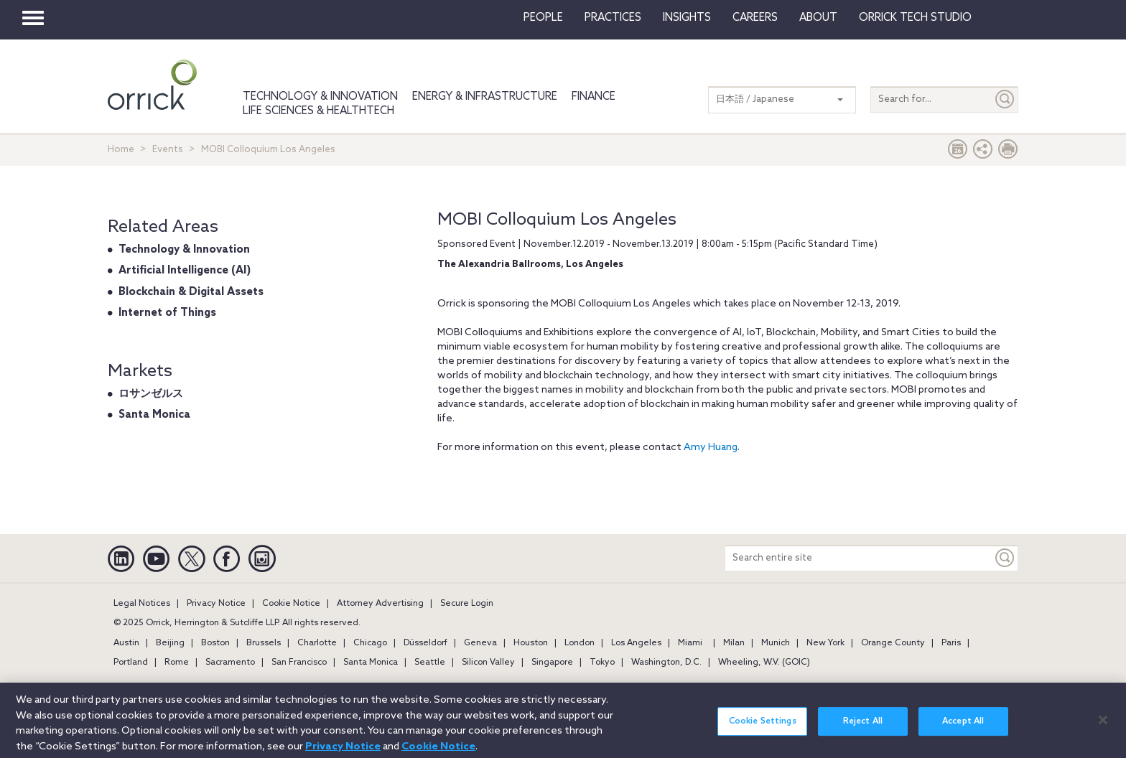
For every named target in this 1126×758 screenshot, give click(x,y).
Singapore (552, 663)
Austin (126, 643)
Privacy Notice (216, 604)
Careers (755, 17)
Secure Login (466, 604)
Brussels (263, 643)
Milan (734, 643)
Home (121, 149)
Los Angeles (636, 643)
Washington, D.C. (666, 663)
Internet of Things (167, 313)
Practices (613, 17)
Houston (530, 643)
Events (167, 149)
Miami (690, 643)
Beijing (170, 643)
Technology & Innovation (320, 96)
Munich (775, 643)
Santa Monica (154, 414)
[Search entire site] (859, 558)
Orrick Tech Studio (915, 17)
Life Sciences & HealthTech (318, 111)
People (543, 17)
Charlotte (317, 643)
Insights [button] (687, 17)
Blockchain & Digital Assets (191, 292)
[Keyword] (1005, 558)
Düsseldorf (425, 643)
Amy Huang (711, 447)
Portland (130, 663)
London (579, 643)
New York (825, 643)
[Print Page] (1008, 152)
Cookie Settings (762, 729)
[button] (983, 152)
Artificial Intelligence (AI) (184, 270)
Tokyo (602, 663)
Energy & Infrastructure (484, 96)
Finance (593, 96)
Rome (176, 663)
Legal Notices (141, 604)
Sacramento (230, 663)
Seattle (429, 663)
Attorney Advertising (380, 604)
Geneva (480, 643)
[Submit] (1005, 99)
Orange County (893, 643)
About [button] (818, 17)
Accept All (963, 729)
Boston (215, 643)
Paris (951, 643)
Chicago (370, 643)
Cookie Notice (291, 604)
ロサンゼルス (150, 394)
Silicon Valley (488, 663)
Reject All (863, 729)
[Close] (1103, 726)
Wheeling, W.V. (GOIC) (764, 663)
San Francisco (299, 663)
